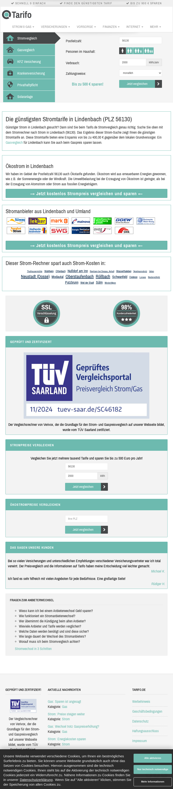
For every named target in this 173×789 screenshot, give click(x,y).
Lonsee (142, 277)
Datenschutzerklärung (36, 780)
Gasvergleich (14, 142)
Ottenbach (61, 271)
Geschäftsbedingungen (147, 711)
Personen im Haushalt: (81, 51)
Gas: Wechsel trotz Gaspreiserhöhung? (73, 726)
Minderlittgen (110, 283)
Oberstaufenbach (80, 276)
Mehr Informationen (152, 781)
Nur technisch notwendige (152, 769)
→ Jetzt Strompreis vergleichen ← (86, 193)
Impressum (139, 741)
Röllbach (103, 276)
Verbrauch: (73, 63)
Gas (64, 707)
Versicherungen (55, 27)
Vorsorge (86, 27)
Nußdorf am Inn (78, 271)
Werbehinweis (141, 701)
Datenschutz (140, 721)
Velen (151, 271)
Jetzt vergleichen (144, 84)
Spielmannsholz (140, 271)
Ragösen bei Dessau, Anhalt (102, 271)
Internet (134, 27)
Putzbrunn (71, 282)
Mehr (155, 27)
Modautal (58, 277)
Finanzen (111, 27)
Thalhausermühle (34, 271)
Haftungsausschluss (145, 731)
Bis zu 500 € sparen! (87, 84)
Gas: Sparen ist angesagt (64, 701)
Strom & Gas (23, 27)
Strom (66, 719)
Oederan (133, 277)
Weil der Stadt (87, 282)
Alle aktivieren (152, 758)
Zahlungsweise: (76, 73)
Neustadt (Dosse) (35, 276)
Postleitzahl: (74, 41)
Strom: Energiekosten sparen (67, 739)
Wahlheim (49, 271)
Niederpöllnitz (154, 277)
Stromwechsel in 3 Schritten (33, 649)
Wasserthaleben (123, 271)
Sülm (99, 282)
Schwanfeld (119, 277)
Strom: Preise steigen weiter (66, 714)
